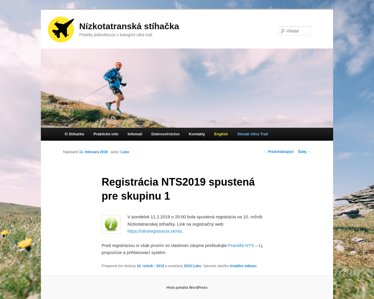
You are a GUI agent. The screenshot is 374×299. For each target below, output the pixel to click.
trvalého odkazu (243, 266)
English (221, 134)
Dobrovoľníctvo (165, 134)
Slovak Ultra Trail (252, 134)
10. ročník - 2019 (150, 266)
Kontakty (197, 134)
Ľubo (125, 152)
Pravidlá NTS (241, 245)
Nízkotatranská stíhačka (129, 26)
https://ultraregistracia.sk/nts (154, 231)
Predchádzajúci (279, 152)
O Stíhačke (74, 134)
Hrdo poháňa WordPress (187, 288)
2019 (188, 266)
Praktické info (106, 134)
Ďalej (304, 152)
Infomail (135, 134)
